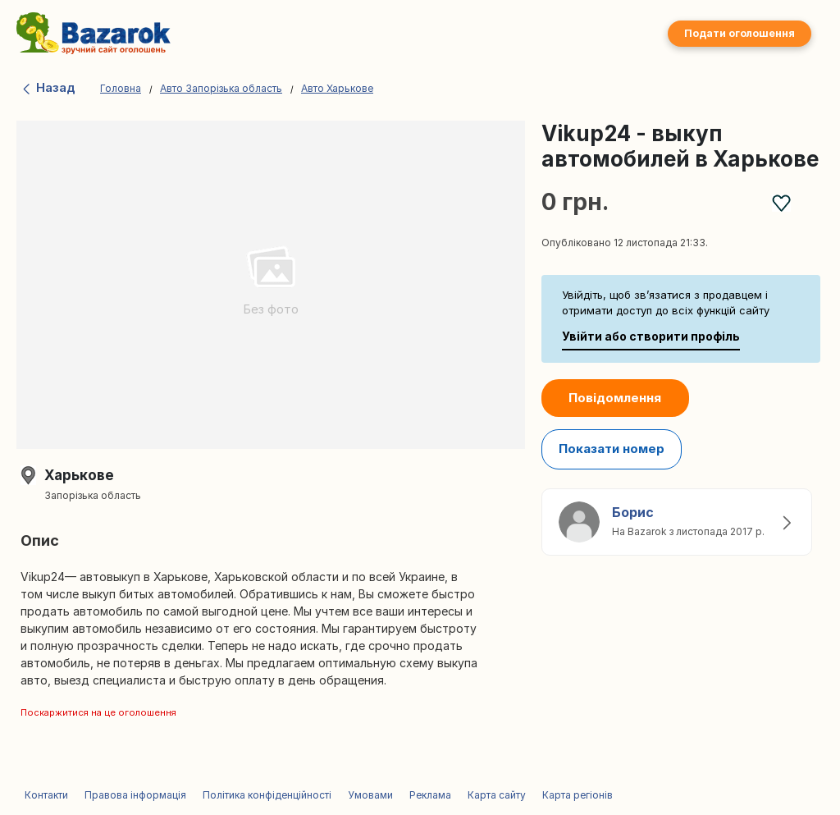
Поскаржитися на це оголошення (98, 712)
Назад (48, 87)
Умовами (370, 795)
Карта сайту (497, 795)
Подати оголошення (739, 33)
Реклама (430, 795)
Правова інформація (135, 795)
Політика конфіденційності (267, 795)
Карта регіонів (577, 795)
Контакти (46, 795)
